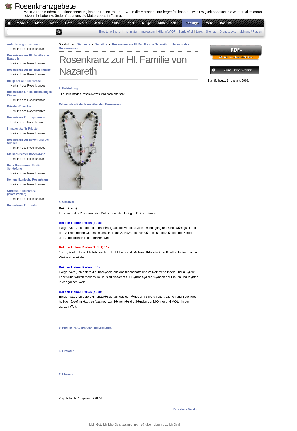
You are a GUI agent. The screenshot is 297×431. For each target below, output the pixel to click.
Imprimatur (130, 31)
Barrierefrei (186, 31)
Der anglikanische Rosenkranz (27, 179)
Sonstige (192, 23)
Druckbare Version (185, 409)
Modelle (22, 23)
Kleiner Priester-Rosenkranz (26, 154)
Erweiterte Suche (109, 31)
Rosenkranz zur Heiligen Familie (29, 69)
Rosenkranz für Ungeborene (26, 117)
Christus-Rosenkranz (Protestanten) (21, 192)
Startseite (83, 44)
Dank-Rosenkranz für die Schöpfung (23, 167)
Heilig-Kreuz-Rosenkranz (24, 81)
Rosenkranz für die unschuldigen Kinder (29, 93)
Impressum (148, 31)
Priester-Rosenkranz (21, 106)
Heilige (146, 23)
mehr (209, 23)
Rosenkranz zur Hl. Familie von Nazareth (28, 57)
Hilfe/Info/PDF (167, 31)
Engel (129, 23)
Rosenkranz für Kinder (22, 205)
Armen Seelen (168, 23)
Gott (68, 23)
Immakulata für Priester (22, 128)
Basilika (226, 23)
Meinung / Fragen (250, 31)
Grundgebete (228, 31)
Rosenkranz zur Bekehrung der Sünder (28, 141)
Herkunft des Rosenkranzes (27, 49)
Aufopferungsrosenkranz (24, 44)
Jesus (82, 23)
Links (199, 31)
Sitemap (211, 31)
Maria (39, 23)
